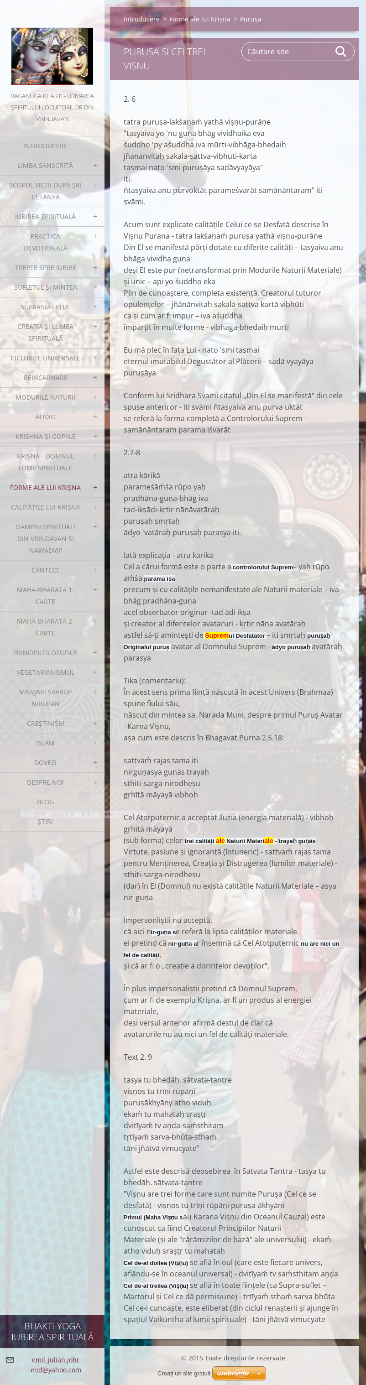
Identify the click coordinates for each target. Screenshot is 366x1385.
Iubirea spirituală (45, 216)
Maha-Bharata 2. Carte (45, 627)
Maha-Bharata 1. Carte (45, 595)
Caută (341, 51)
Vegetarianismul (45, 672)
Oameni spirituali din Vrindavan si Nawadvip (45, 538)
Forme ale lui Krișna (45, 487)
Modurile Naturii (45, 397)
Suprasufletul (45, 306)
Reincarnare (46, 377)
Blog (45, 801)
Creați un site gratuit (183, 1373)
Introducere (45, 145)
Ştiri (45, 821)
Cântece (45, 570)
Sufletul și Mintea (45, 287)
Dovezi (45, 762)
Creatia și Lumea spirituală (45, 332)
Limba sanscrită (45, 165)
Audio (46, 416)
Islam (45, 743)
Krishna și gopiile (46, 436)
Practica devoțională (46, 242)
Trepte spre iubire (45, 267)
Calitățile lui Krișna (45, 507)
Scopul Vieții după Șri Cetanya (45, 191)
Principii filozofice (45, 652)
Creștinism (45, 723)
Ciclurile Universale (45, 358)
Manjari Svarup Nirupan (45, 697)
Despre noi (45, 782)
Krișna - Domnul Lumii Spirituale (45, 462)
